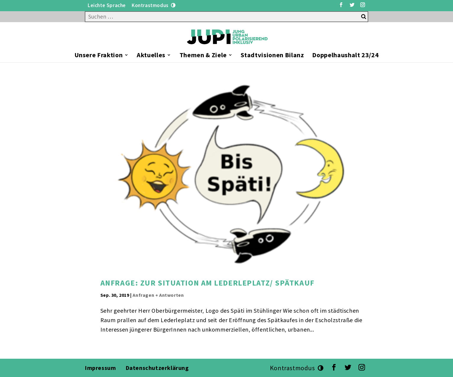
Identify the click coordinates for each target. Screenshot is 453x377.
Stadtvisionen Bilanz (272, 56)
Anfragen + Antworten (158, 295)
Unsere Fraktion (98, 56)
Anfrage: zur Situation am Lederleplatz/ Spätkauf (207, 283)
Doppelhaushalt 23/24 (345, 56)
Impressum (100, 367)
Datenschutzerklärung (158, 367)
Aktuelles (151, 56)
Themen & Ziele (203, 56)
